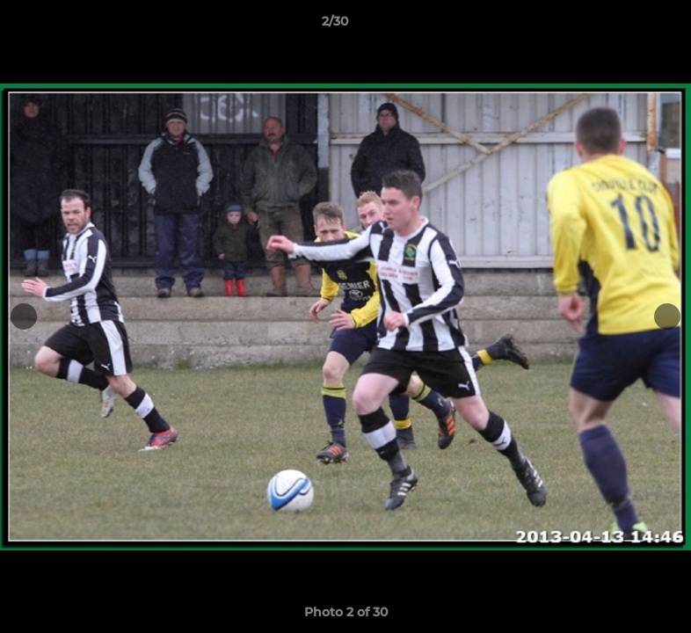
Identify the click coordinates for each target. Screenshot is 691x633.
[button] (617, 25)
